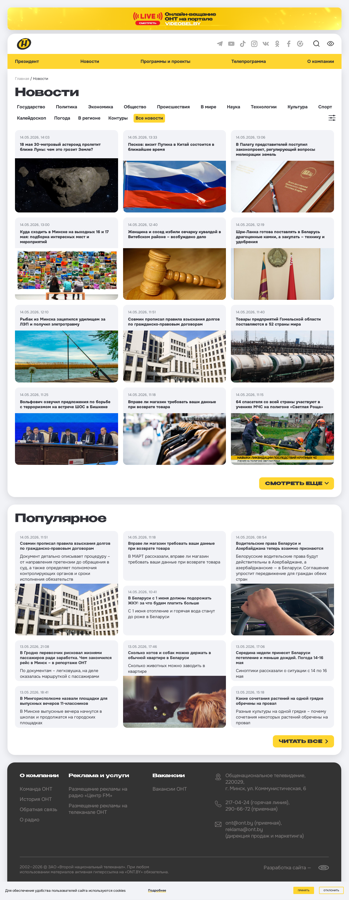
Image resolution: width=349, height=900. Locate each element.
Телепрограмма (248, 61)
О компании (320, 61)
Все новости (149, 118)
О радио (29, 820)
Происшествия (173, 107)
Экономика (100, 107)
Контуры (118, 118)
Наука (233, 107)
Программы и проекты (165, 61)
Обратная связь (38, 809)
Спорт (325, 107)
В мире (208, 107)
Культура (298, 107)
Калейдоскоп (31, 118)
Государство (31, 107)
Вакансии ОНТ (170, 789)
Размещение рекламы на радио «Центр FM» (98, 792)
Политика (66, 107)
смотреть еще (293, 483)
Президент (27, 61)
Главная (22, 78)
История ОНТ (36, 799)
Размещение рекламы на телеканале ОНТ (98, 809)
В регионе (89, 118)
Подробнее (157, 890)
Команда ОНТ (36, 789)
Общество (135, 107)
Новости (89, 61)
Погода (62, 118)
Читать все (300, 741)
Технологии (264, 107)
